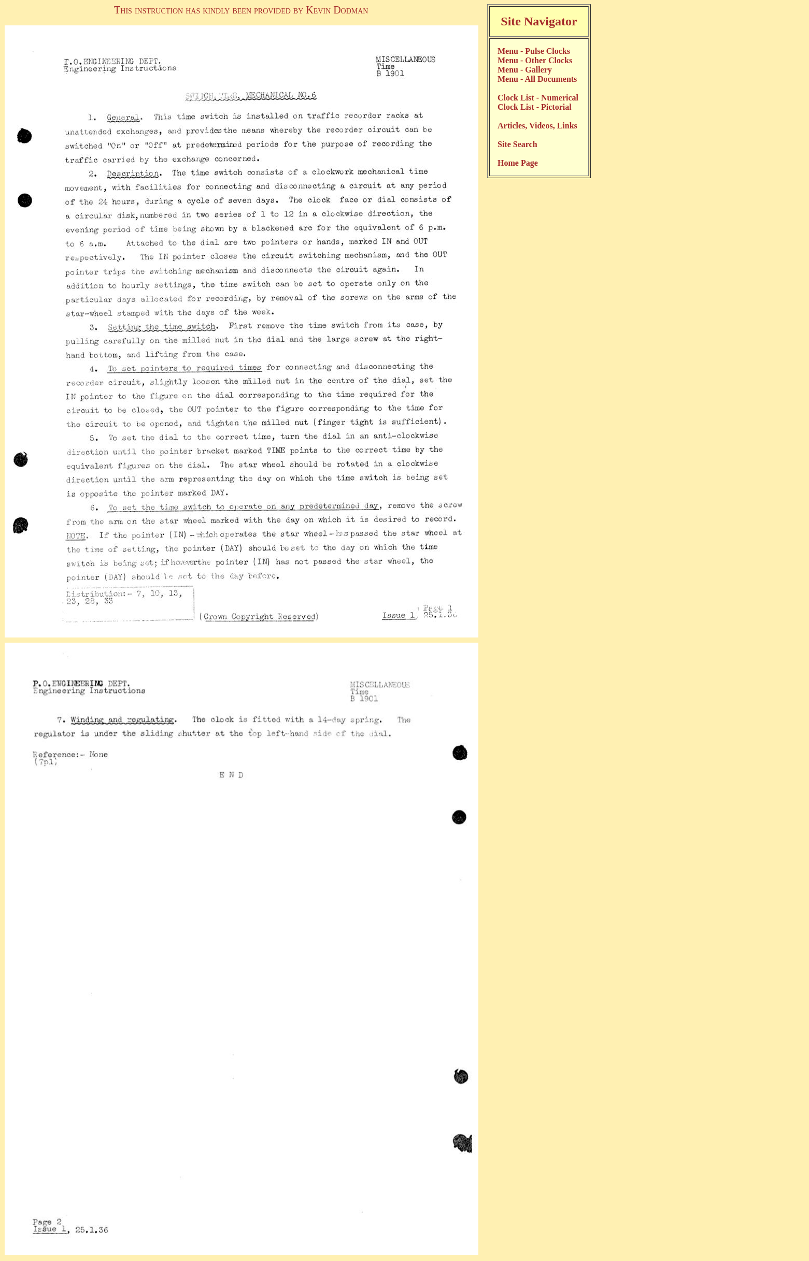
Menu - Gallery (525, 69)
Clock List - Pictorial (535, 107)
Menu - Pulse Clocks (534, 51)
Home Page (518, 162)
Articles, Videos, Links (537, 125)
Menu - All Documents (537, 79)
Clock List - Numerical (538, 97)
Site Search (517, 144)
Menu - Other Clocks (535, 60)
